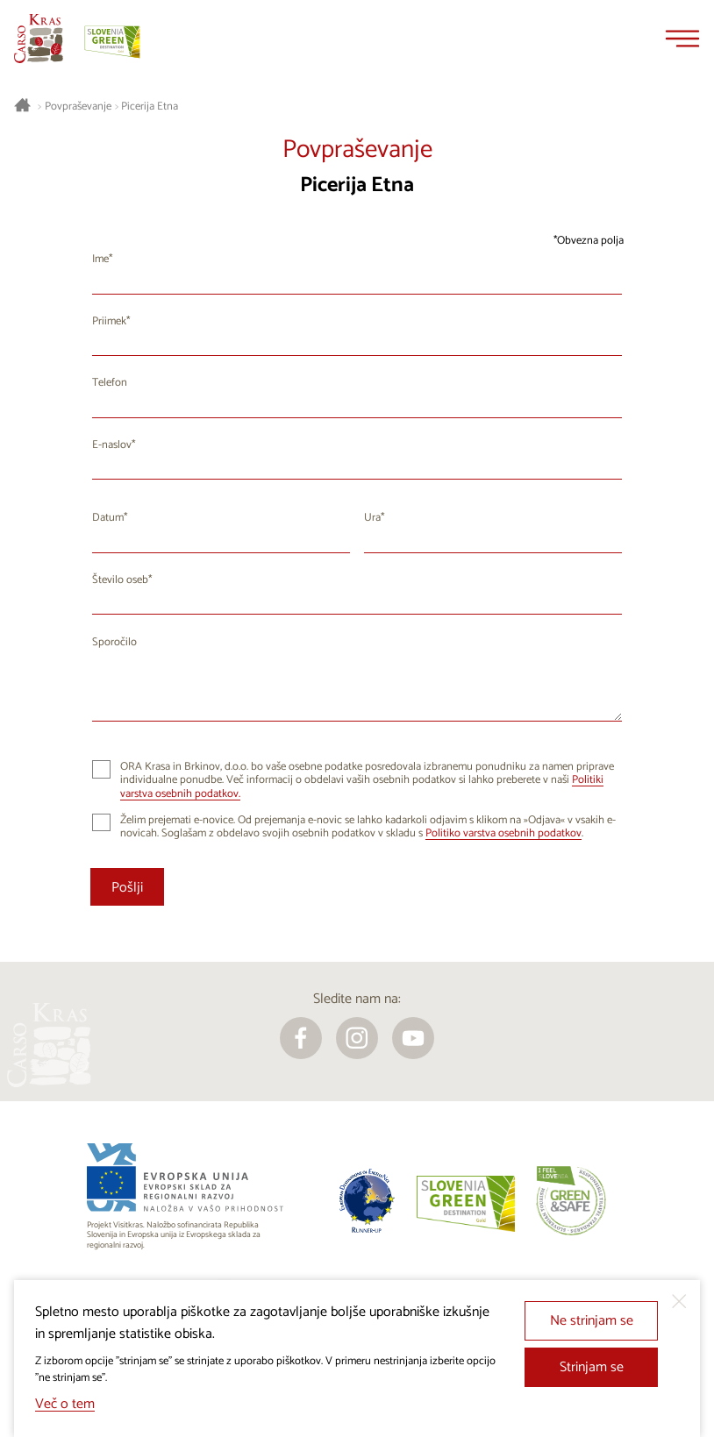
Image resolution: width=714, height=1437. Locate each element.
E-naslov (112, 445)
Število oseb (120, 580)
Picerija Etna (149, 107)
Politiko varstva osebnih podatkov (503, 833)
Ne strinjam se (591, 1321)
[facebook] (301, 1038)
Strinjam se (592, 1367)
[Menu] (682, 38)
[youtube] (413, 1038)
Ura (372, 518)
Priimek (109, 321)
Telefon (109, 382)
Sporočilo (114, 642)
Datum (108, 518)
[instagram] (357, 1038)
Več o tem (65, 1404)
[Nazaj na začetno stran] (38, 38)
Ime (100, 259)
